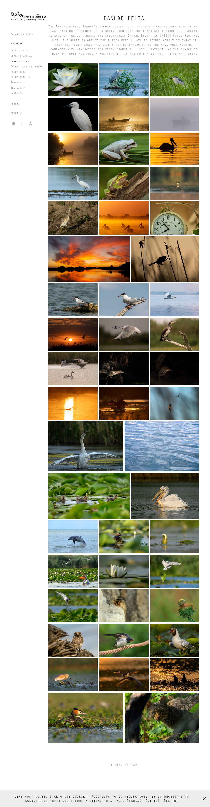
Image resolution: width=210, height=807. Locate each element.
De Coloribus (20, 50)
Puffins (16, 82)
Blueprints (18, 71)
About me (17, 113)
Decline (171, 800)
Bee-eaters (18, 87)
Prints (15, 104)
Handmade (17, 93)
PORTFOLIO (16, 43)
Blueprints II (20, 77)
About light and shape (26, 66)
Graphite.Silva (21, 56)
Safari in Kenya (22, 34)
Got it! (152, 800)
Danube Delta (20, 61)
